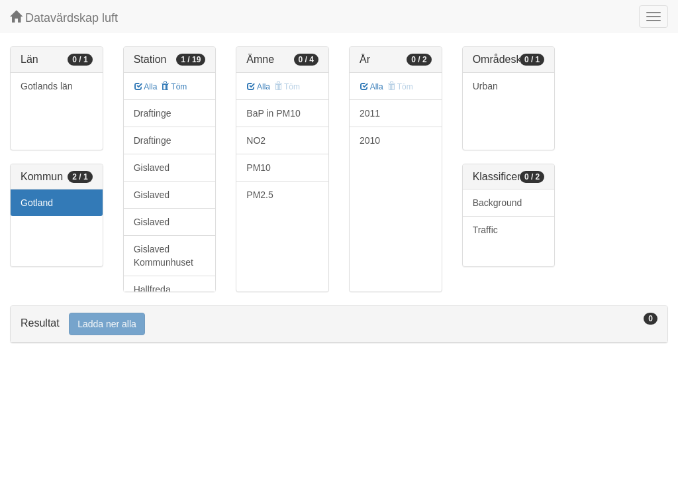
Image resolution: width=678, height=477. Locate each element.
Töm (174, 86)
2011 (370, 113)
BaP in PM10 (273, 113)
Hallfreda (152, 289)
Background (497, 202)
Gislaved (152, 167)
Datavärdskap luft (64, 18)
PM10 (258, 167)
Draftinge (152, 113)
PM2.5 (259, 194)
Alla (146, 86)
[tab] (339, 324)
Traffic (485, 230)
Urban (485, 86)
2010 (370, 140)
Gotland (37, 202)
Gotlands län (47, 86)
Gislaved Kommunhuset (163, 256)
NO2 (256, 140)
